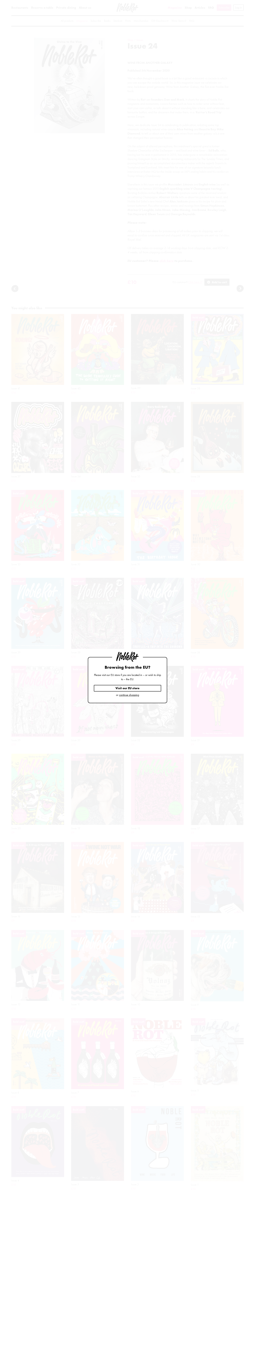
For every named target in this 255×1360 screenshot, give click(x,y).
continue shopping (129, 695)
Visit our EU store (127, 688)
